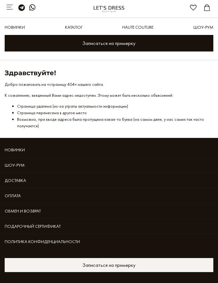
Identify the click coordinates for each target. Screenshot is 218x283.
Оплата (13, 195)
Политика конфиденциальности (42, 241)
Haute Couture (137, 27)
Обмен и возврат (23, 211)
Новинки (15, 27)
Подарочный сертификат (33, 226)
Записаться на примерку (109, 43)
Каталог (73, 27)
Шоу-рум (203, 27)
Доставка (15, 180)
